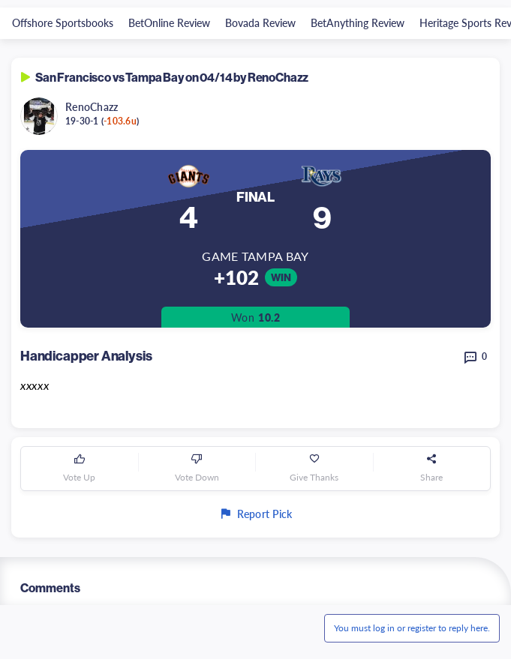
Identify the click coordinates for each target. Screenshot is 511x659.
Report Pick (255, 513)
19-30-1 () (102, 121)
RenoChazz (92, 106)
